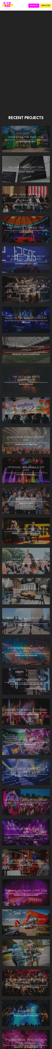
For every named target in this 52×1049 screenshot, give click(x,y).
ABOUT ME (46, 5)
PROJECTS (34, 5)
